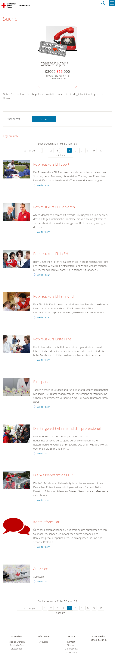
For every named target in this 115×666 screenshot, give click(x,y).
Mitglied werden (17, 641)
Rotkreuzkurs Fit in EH (50, 254)
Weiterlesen (43, 185)
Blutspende (42, 382)
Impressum (71, 652)
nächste (60, 155)
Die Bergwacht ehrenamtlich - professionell (67, 428)
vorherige (29, 150)
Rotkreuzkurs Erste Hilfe (52, 339)
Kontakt (71, 641)
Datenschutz (71, 648)
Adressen (40, 568)
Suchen (44, 119)
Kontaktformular (46, 522)
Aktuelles (44, 641)
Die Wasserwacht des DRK (54, 475)
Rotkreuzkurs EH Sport (51, 164)
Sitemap (71, 645)
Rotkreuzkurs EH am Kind (53, 296)
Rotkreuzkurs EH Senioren (54, 207)
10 (101, 150)
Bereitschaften (16, 645)
